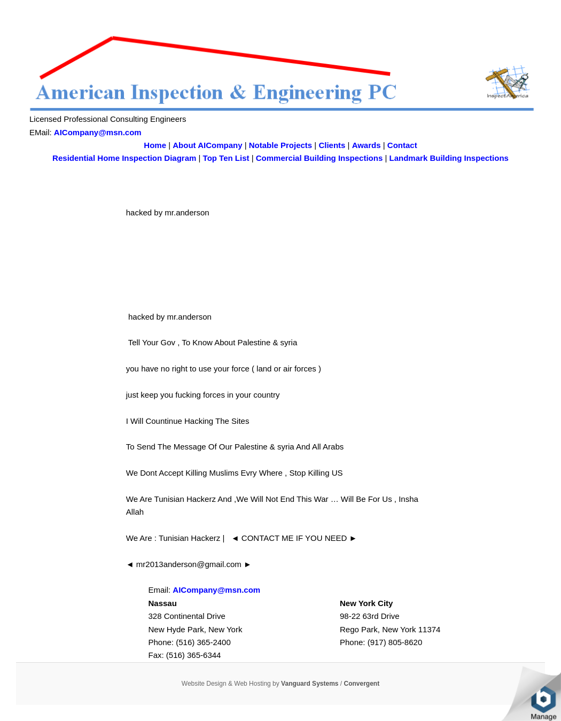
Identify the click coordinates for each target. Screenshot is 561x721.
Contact (402, 145)
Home (155, 145)
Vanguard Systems (309, 683)
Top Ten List (226, 157)
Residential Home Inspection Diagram (124, 157)
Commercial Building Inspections (319, 157)
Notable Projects (280, 145)
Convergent (362, 683)
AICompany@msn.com (98, 132)
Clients (331, 145)
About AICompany (207, 145)
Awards (366, 145)
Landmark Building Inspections (449, 157)
